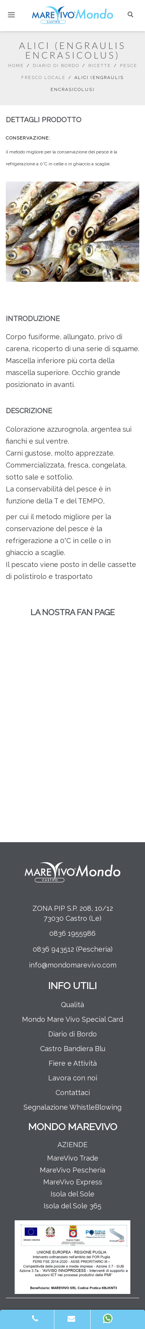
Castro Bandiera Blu (72, 1049)
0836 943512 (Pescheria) (73, 949)
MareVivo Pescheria (72, 1170)
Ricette (99, 65)
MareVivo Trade (72, 1158)
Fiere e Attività (73, 1063)
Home (16, 65)
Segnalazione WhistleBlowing (72, 1107)
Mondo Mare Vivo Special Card (72, 1019)
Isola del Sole (72, 1194)
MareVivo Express (72, 1182)
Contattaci (73, 1092)
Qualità (72, 1005)
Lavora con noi (72, 1078)
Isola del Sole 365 (72, 1206)
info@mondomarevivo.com (72, 965)
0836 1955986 (72, 933)
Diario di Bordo (56, 65)
